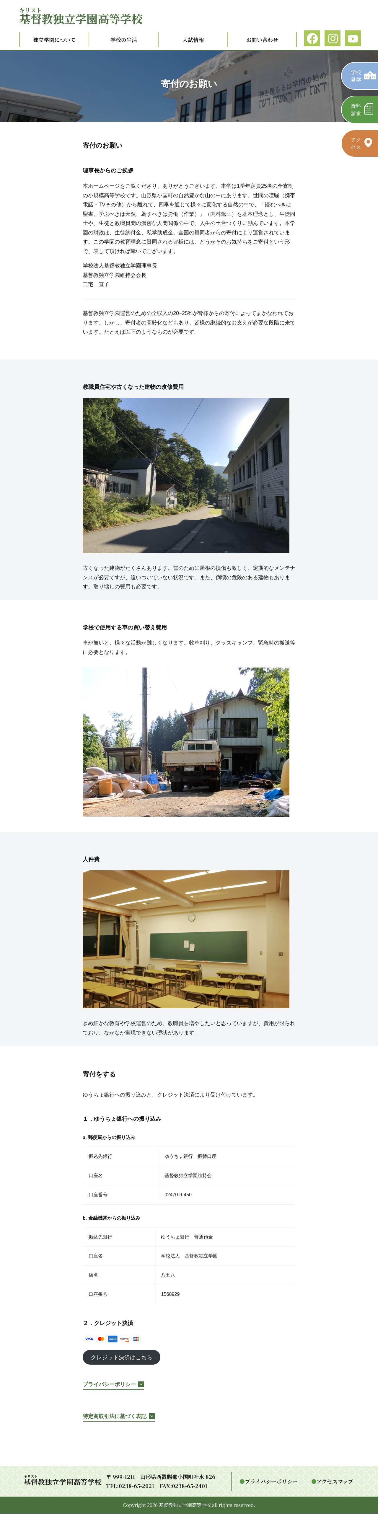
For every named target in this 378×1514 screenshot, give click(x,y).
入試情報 (193, 39)
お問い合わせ (262, 39)
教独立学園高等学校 (81, 18)
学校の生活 (123, 39)
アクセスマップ (335, 1481)
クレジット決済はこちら (123, 1357)
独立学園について (54, 39)
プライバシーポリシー (271, 1481)
